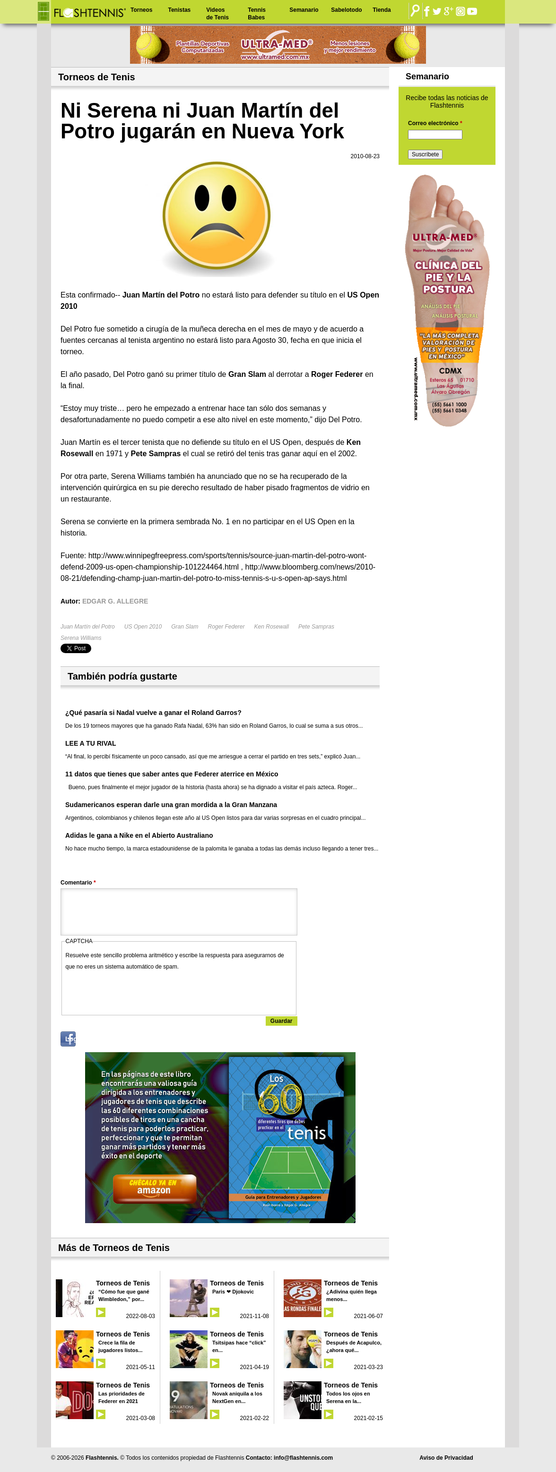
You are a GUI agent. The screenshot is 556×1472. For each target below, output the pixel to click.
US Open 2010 (143, 626)
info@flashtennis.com (303, 1458)
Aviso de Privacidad (446, 1458)
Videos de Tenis (217, 14)
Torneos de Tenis (123, 1283)
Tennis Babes (257, 14)
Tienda (382, 10)
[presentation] (137, 990)
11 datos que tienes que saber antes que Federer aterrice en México (171, 774)
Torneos (141, 10)
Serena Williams (81, 638)
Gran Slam (184, 626)
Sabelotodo (346, 10)
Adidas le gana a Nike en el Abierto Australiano (139, 835)
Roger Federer (226, 626)
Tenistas (179, 10)
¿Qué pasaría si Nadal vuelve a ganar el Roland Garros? (153, 712)
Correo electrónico (435, 123)
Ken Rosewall (271, 626)
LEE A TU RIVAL (90, 743)
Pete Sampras (316, 626)
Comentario (78, 882)
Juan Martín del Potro (88, 626)
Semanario (303, 10)
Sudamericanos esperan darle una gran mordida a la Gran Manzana (171, 804)
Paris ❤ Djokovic (233, 1291)
